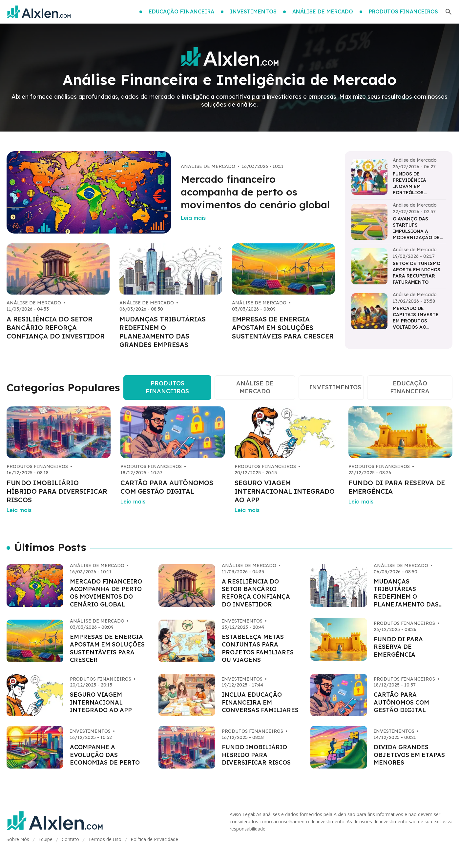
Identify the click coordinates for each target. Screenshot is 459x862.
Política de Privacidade (154, 839)
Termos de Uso (104, 839)
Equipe (45, 839)
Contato (70, 839)
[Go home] (39, 11)
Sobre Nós (18, 839)
